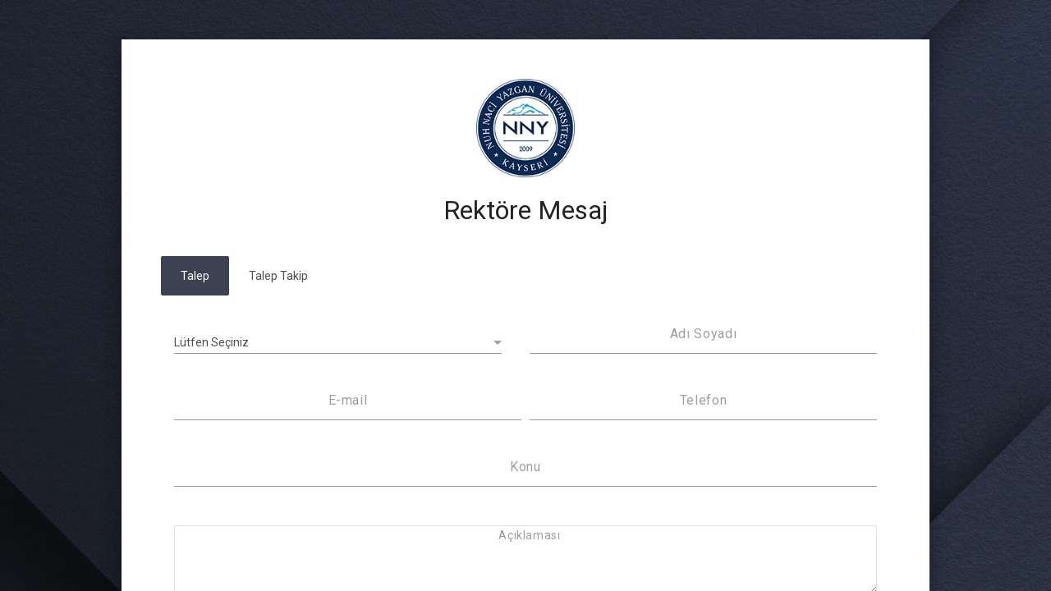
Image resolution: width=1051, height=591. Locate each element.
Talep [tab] (195, 275)
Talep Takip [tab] (278, 275)
